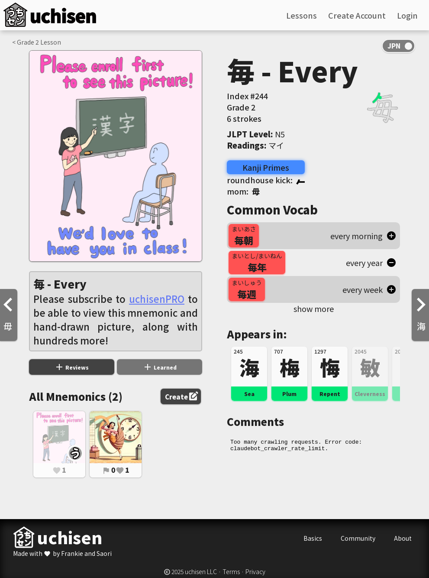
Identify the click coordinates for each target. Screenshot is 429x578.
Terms (231, 571)
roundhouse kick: (266, 179)
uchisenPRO (156, 298)
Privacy (255, 571)
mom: (243, 191)
